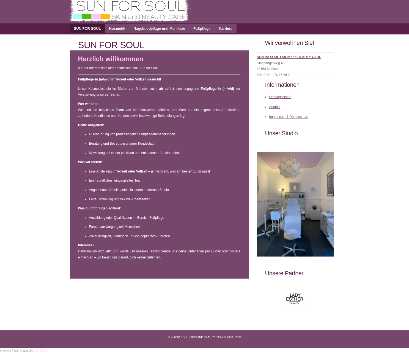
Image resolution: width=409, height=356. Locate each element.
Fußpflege (201, 28)
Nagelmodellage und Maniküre (159, 28)
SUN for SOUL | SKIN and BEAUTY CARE (289, 57)
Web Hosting (42, 350)
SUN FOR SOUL (87, 28)
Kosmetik (117, 28)
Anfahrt (274, 107)
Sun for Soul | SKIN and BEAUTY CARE (195, 337)
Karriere (225, 28)
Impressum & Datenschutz (288, 117)
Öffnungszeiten (280, 97)
